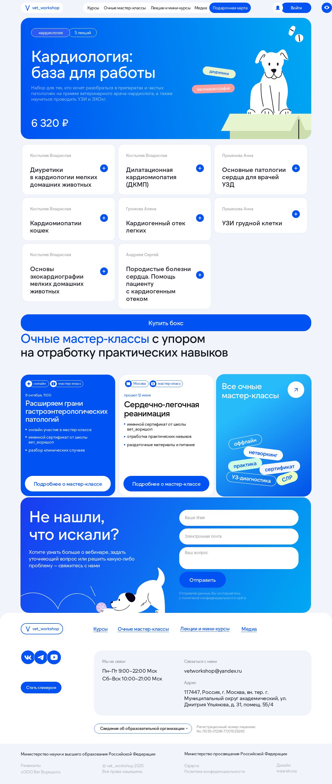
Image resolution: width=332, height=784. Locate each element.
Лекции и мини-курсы (206, 628)
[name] (239, 518)
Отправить (202, 580)
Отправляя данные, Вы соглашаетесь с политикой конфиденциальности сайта (212, 595)
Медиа (249, 628)
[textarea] (239, 558)
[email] (239, 536)
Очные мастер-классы (144, 628)
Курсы (100, 628)
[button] (94, 8)
